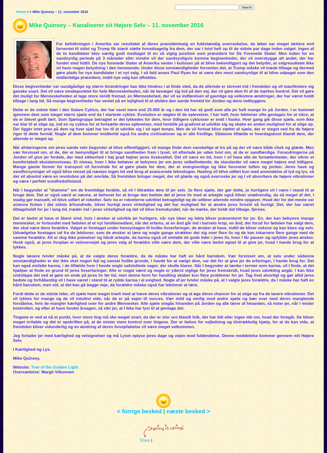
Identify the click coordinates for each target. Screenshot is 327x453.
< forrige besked (139, 411)
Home (21, 12)
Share (145, 440)
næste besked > (188, 411)
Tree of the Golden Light (54, 367)
